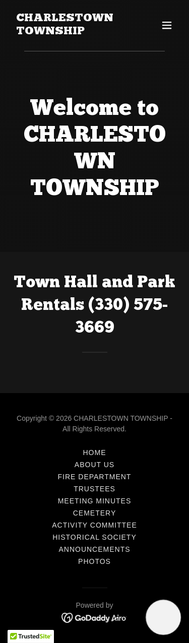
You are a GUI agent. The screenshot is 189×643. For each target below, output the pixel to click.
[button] (167, 25)
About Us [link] (94, 465)
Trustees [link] (94, 489)
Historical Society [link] (94, 537)
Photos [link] (94, 561)
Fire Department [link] (95, 477)
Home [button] (94, 452)
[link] (69, 31)
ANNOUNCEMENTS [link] (94, 549)
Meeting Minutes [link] (95, 501)
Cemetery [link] (94, 513)
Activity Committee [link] (94, 525)
